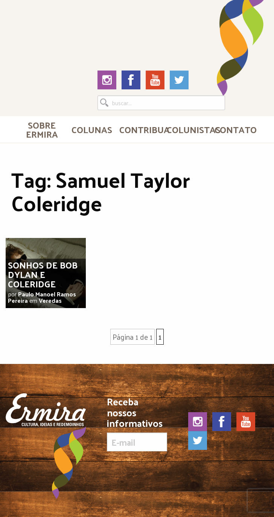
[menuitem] (41, 129)
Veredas (50, 300)
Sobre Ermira (42, 129)
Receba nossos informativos (137, 423)
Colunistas (187, 129)
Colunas (92, 129)
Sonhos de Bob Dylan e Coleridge (43, 274)
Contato (235, 129)
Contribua (140, 129)
